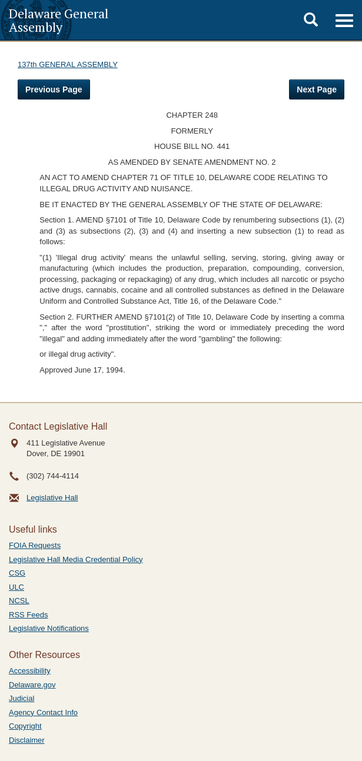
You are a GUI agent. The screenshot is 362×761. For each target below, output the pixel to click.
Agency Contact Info (43, 712)
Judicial (21, 698)
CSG (17, 573)
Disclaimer (27, 740)
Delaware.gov (32, 684)
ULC (16, 587)
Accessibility (30, 670)
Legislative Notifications (49, 628)
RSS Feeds (28, 614)
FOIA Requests (35, 545)
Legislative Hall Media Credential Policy (76, 559)
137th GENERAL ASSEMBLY (68, 64)
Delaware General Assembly (58, 20)
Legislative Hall (52, 497)
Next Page (317, 89)
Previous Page (53, 89)
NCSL (19, 600)
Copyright (25, 726)
